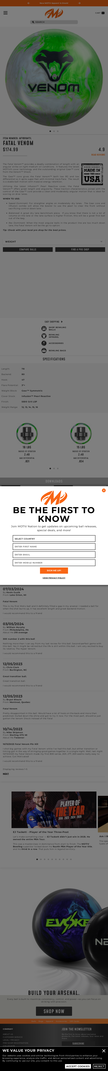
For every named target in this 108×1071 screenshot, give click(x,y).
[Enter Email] (54, 554)
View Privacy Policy (54, 578)
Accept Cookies (78, 1066)
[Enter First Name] (54, 546)
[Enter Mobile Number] (54, 562)
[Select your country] (54, 538)
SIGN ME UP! (54, 570)
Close (104, 1051)
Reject (99, 1066)
